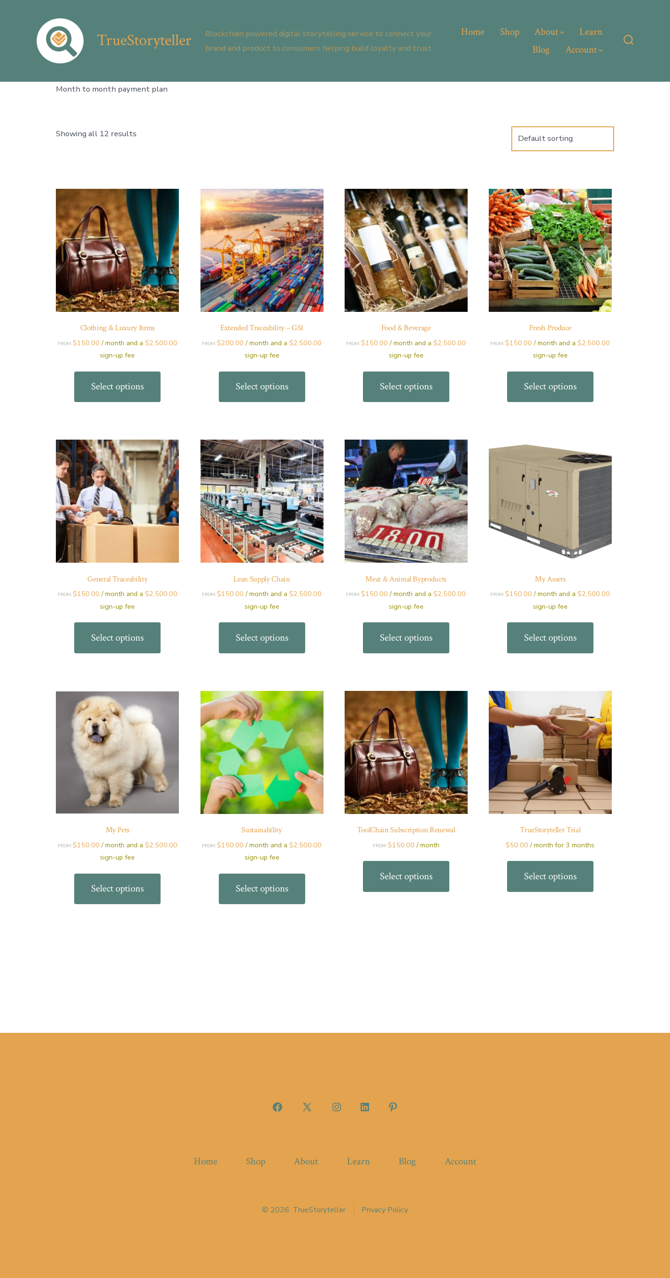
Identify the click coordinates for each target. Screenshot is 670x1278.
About (549, 31)
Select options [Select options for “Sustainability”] (262, 888)
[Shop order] (562, 138)
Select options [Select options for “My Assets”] (550, 637)
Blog (541, 49)
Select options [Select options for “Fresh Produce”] (550, 386)
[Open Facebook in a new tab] (277, 1107)
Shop (509, 31)
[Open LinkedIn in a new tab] (365, 1107)
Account (584, 49)
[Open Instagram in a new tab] (336, 1107)
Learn (590, 31)
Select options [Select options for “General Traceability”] (117, 637)
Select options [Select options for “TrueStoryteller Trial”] (550, 876)
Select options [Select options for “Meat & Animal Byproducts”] (406, 637)
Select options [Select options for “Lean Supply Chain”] (262, 637)
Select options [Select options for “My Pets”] (117, 888)
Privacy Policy (385, 1210)
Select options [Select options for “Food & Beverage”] (406, 386)
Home (473, 31)
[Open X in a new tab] (307, 1107)
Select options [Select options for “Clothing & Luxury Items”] (117, 386)
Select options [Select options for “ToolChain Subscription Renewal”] (406, 876)
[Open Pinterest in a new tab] (393, 1107)
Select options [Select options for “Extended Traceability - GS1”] (262, 386)
